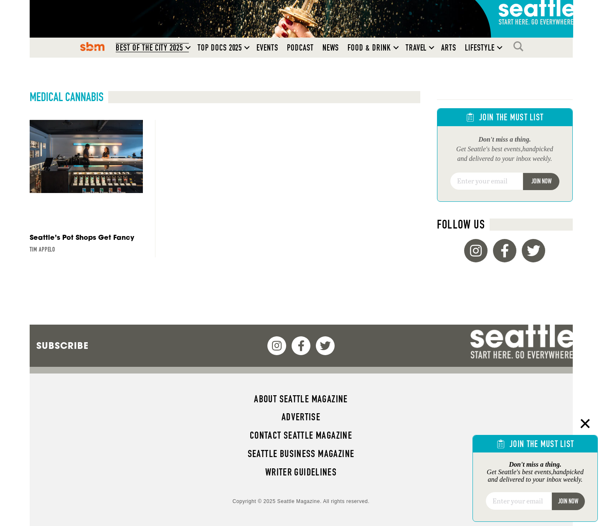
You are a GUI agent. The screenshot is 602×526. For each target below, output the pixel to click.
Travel (416, 48)
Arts (448, 48)
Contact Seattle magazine (301, 435)
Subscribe (62, 345)
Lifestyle (480, 48)
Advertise (301, 417)
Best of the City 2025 (149, 48)
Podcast (300, 48)
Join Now (541, 181)
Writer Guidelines (301, 472)
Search (520, 46)
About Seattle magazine (301, 399)
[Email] (486, 181)
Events (267, 48)
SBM (92, 46)
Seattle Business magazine (301, 454)
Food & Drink (369, 48)
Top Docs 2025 (220, 48)
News (331, 48)
